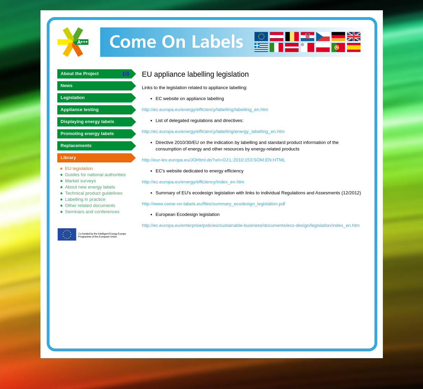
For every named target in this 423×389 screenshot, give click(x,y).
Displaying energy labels (87, 121)
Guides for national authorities (95, 174)
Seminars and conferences (92, 211)
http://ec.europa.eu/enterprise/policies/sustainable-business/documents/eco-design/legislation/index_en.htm (251, 225)
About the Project (80, 73)
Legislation (73, 97)
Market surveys (80, 180)
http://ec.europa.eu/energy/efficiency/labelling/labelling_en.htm (205, 109)
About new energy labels (90, 187)
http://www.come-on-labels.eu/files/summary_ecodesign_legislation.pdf (213, 203)
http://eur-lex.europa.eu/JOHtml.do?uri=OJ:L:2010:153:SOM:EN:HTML (213, 159)
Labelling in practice (85, 199)
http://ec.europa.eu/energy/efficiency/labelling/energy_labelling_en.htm (213, 131)
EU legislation (79, 168)
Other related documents (90, 205)
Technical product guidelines (93, 193)
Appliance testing (80, 109)
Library (68, 157)
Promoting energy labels (87, 133)
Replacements (76, 145)
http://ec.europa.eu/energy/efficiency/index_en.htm (193, 181)
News (67, 85)
